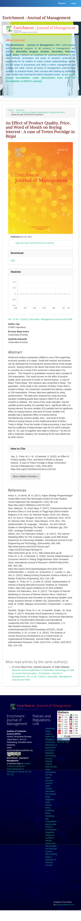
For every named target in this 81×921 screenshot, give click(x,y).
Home (10, 110)
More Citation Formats (25, 476)
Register (62, 3)
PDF (13, 260)
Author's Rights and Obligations (50, 736)
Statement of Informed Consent (50, 862)
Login (73, 3)
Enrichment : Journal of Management (37, 17)
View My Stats (63, 742)
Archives (20, 110)
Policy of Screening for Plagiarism (51, 829)
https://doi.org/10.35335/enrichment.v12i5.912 (34, 243)
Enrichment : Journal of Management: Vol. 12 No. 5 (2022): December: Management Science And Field (42, 676)
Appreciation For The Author (50, 775)
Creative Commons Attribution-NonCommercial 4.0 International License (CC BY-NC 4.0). (19, 769)
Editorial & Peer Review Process (50, 756)
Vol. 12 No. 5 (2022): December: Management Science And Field (38, 112)
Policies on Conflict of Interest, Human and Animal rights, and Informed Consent (51, 843)
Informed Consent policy (49, 783)
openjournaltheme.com (65, 905)
